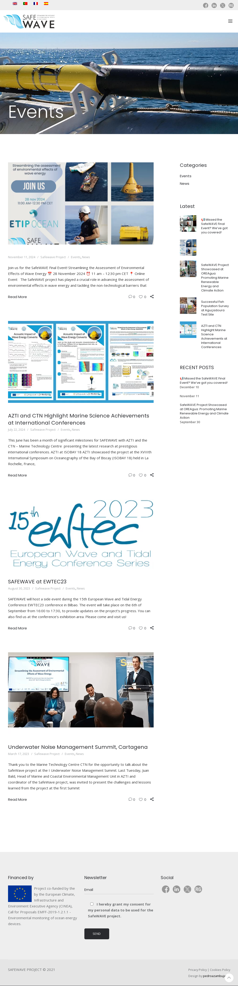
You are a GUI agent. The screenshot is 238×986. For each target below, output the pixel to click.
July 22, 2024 (16, 429)
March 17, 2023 (18, 754)
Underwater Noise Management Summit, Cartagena (78, 747)
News (86, 257)
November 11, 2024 (21, 257)
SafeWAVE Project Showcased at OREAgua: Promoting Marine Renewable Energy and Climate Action (215, 278)
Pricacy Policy (197, 970)
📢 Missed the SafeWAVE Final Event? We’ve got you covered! (214, 226)
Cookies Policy (220, 970)
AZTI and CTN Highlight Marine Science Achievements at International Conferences (78, 419)
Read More (17, 296)
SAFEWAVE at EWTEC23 (37, 581)
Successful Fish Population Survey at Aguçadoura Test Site (215, 308)
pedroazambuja (214, 976)
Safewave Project (53, 257)
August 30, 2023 (19, 588)
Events (76, 257)
